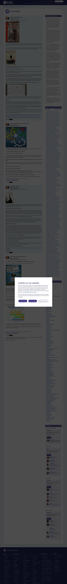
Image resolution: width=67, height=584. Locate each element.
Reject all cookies (32, 301)
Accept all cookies (22, 301)
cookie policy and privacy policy (30, 292)
